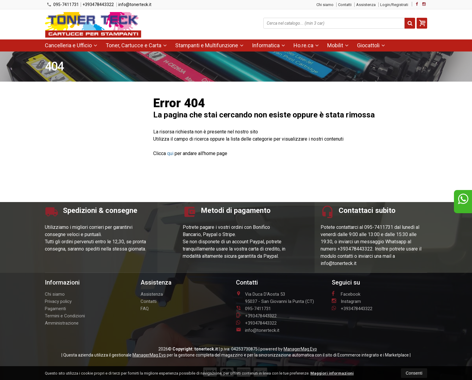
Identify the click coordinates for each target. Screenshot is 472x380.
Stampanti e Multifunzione (209, 45)
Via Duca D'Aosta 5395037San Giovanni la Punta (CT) (275, 297)
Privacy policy (58, 301)
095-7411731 (63, 4)
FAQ (145, 308)
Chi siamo (325, 4)
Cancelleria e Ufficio (71, 45)
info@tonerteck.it (134, 4)
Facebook (346, 294)
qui (170, 153)
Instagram (346, 301)
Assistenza (366, 4)
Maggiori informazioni (332, 373)
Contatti (345, 4)
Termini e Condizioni (65, 316)
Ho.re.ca (306, 45)
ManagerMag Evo (300, 349)
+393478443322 (98, 4)
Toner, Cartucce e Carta (136, 45)
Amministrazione (62, 323)
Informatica (268, 45)
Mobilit (338, 45)
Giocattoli (371, 45)
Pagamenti (55, 308)
